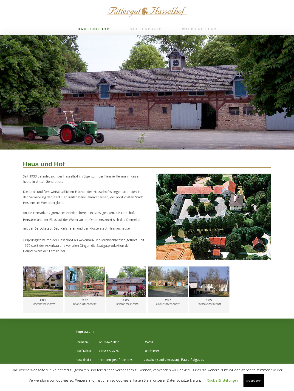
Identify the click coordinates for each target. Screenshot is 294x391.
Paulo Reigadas (192, 359)
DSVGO (149, 342)
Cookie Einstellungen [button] (222, 380)
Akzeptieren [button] (253, 380)
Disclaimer (151, 351)
